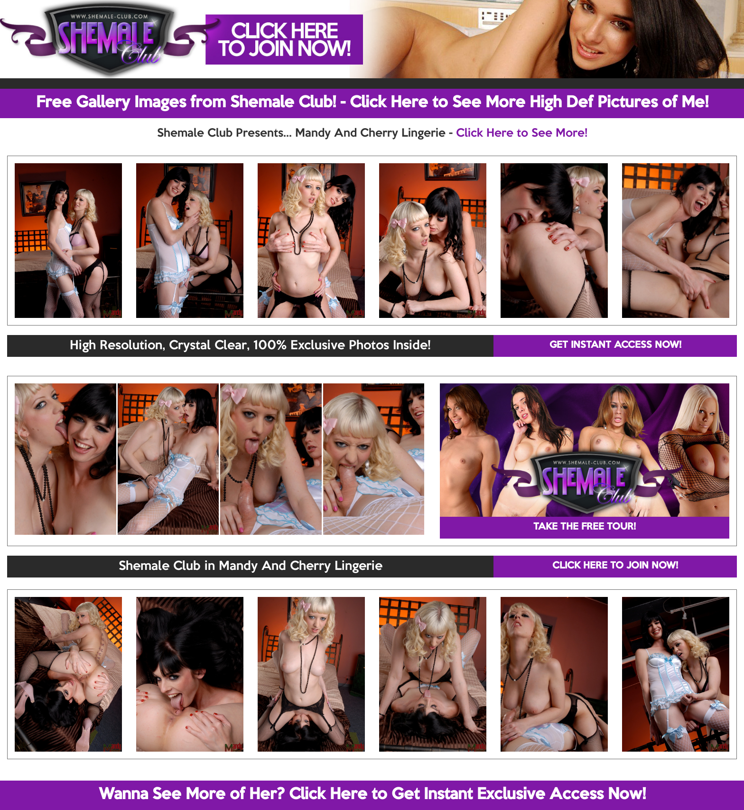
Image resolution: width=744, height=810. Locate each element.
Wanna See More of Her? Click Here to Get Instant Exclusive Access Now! (372, 795)
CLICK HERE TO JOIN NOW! (615, 566)
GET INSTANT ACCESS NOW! (615, 345)
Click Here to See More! (521, 133)
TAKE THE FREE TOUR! (584, 527)
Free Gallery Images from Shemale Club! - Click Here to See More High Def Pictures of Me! (372, 103)
